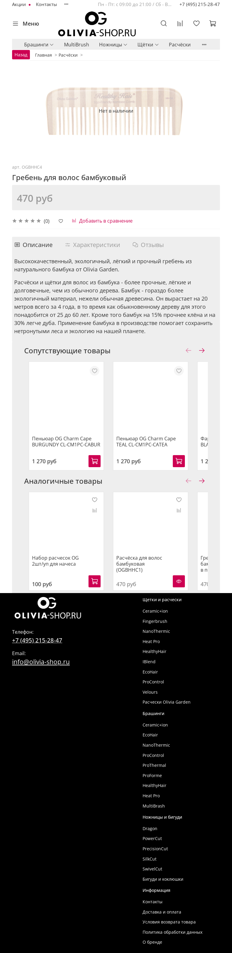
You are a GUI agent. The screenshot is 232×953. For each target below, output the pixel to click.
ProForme (152, 769)
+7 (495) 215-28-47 (199, 4)
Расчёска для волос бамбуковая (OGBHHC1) (141, 551)
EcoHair (150, 666)
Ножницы (113, 44)
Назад (20, 55)
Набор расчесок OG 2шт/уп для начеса (63, 548)
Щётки (148, 44)
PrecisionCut (155, 842)
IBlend (149, 655)
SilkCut (149, 853)
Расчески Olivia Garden (167, 696)
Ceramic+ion (155, 605)
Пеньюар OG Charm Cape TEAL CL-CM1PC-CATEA (147, 435)
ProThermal (154, 759)
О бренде (152, 936)
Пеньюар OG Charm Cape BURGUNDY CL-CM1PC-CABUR (69, 438)
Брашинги (39, 44)
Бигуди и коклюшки (163, 873)
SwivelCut (152, 863)
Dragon (150, 822)
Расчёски (180, 44)
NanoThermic (156, 625)
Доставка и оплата (162, 906)
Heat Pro (151, 635)
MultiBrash (154, 800)
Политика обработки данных (172, 926)
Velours (150, 686)
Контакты (46, 4)
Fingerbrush (155, 615)
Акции (19, 4)
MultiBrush (76, 44)
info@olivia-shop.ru (41, 655)
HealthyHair (154, 645)
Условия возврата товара (169, 916)
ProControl (153, 676)
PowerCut (152, 832)
